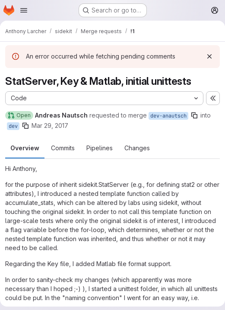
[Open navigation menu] (24, 10)
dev (13, 126)
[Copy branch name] (194, 115)
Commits (63, 148)
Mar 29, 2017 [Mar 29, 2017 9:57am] (50, 125)
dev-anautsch (168, 115)
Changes (137, 148)
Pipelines (99, 148)
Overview (24, 148)
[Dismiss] (209, 56)
